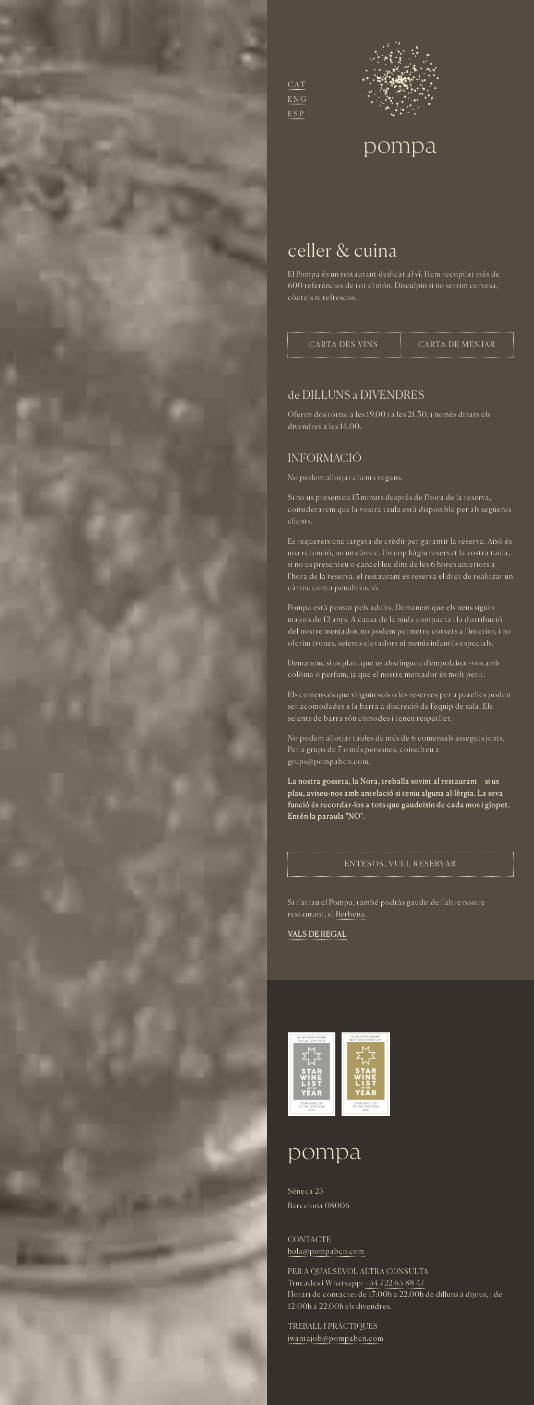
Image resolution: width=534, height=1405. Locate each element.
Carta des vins (344, 345)
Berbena (350, 914)
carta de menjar (457, 345)
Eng (298, 99)
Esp (296, 114)
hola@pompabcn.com (326, 1251)
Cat (297, 85)
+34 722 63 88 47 (395, 1283)
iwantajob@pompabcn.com (336, 1338)
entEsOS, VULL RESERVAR (401, 864)
